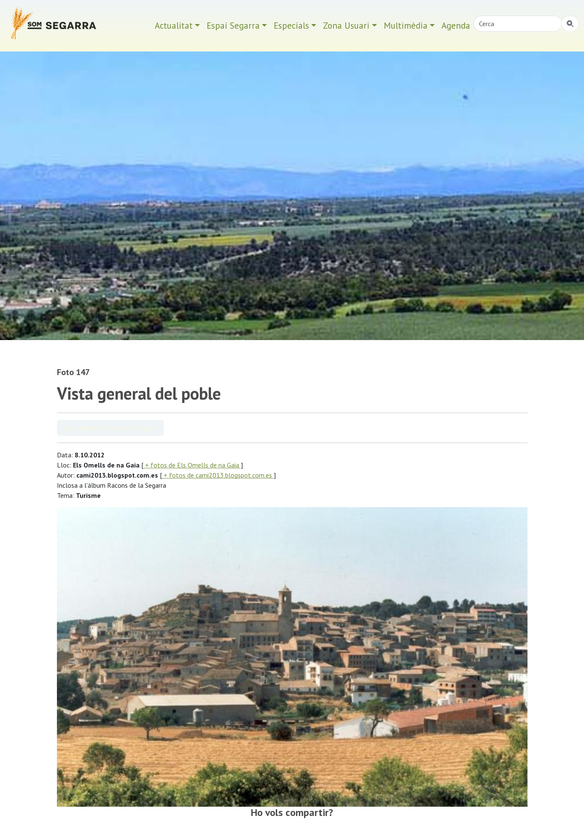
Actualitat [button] (174, 25)
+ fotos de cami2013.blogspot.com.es (218, 475)
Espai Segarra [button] (233, 25)
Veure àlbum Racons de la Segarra (110, 428)
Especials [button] (291, 25)
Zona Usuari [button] (346, 25)
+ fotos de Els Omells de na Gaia (192, 465)
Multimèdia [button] (406, 25)
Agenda (455, 25)
